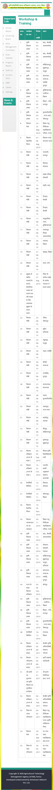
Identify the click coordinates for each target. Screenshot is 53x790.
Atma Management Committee (11, 46)
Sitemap (9, 92)
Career (8, 87)
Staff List (9, 70)
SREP (8, 83)
